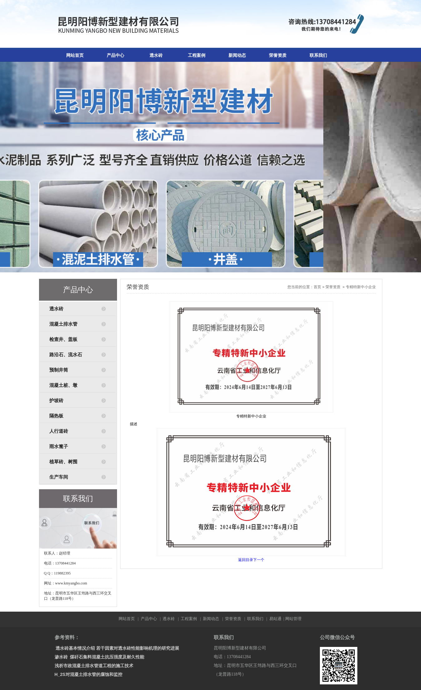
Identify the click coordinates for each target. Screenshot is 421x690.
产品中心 (115, 55)
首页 (317, 287)
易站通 (277, 618)
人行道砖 (58, 431)
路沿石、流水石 (65, 354)
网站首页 (75, 55)
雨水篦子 (58, 446)
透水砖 (156, 55)
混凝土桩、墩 (63, 385)
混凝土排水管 (63, 324)
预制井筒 (58, 369)
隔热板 (56, 415)
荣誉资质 (277, 55)
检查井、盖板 (63, 339)
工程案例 (196, 55)
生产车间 (58, 477)
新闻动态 (237, 55)
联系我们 (318, 55)
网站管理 (293, 618)
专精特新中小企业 (361, 287)
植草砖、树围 (63, 461)
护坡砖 (56, 400)
